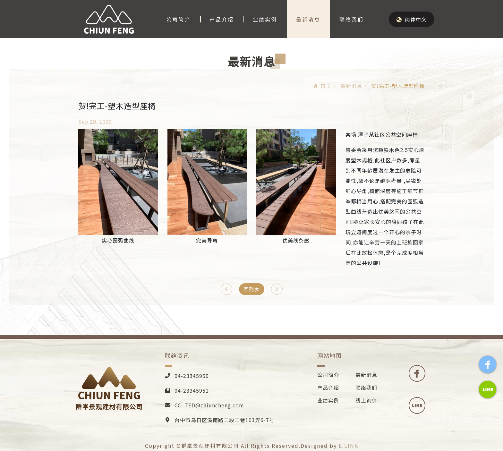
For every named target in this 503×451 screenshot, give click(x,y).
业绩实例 (265, 19)
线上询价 (366, 400)
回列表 (251, 289)
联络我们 (351, 19)
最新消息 (308, 19)
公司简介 (178, 19)
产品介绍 (221, 19)
